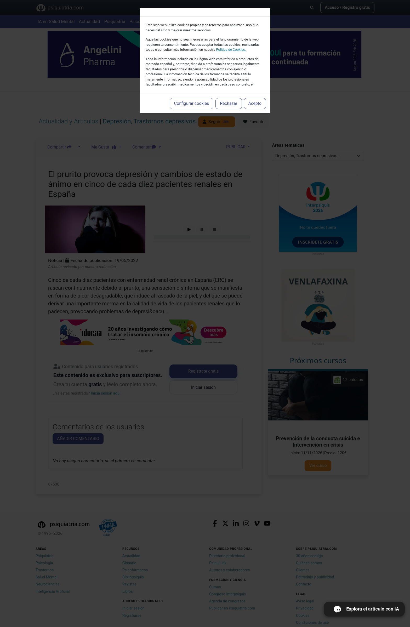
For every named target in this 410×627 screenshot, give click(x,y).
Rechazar (228, 103)
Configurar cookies (191, 103)
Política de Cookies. (231, 50)
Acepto (254, 103)
